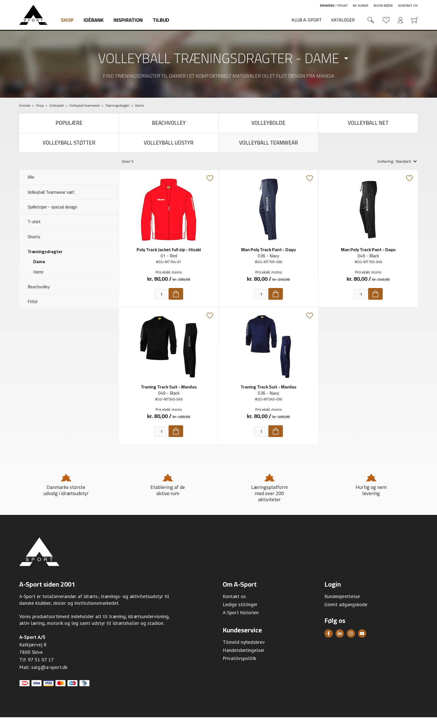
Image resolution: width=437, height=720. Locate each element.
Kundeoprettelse (342, 599)
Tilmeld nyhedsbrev (244, 645)
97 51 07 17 (41, 662)
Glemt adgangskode (345, 607)
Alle (31, 180)
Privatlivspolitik (239, 661)
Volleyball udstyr (168, 145)
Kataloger (343, 20)
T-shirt (34, 224)
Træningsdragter (45, 254)
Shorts (34, 239)
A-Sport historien (241, 615)
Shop (67, 20)
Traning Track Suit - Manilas (169, 390)
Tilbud (161, 20)
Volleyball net (368, 124)
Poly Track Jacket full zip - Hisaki (169, 252)
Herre (38, 274)
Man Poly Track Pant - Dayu (268, 252)
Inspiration (128, 20)
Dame (39, 264)
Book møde (383, 5)
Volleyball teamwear (268, 145)
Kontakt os (408, 5)
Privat (343, 5)
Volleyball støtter (69, 145)
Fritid (32, 304)
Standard (403, 164)
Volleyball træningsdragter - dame (218, 58)
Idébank (93, 20)
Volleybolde (268, 124)
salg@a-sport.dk (49, 670)
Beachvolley (168, 124)
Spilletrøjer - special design (52, 210)
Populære (69, 124)
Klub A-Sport (307, 20)
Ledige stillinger (240, 607)
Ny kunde (360, 5)
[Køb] (176, 297)
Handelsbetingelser (243, 653)
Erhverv (327, 5)
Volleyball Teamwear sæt (51, 195)
